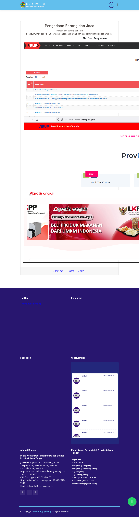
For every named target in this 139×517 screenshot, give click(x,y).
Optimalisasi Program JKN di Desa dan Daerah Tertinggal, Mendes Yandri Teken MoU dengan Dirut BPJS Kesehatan (99, 412)
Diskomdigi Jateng (41, 511)
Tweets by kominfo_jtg (30, 303)
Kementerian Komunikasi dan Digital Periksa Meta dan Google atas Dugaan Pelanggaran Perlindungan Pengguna (99, 397)
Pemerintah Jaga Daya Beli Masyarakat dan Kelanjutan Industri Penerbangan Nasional (99, 382)
